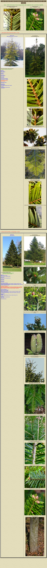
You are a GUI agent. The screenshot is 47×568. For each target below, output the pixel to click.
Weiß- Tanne (12, 234)
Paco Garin (37, 330)
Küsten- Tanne (12, 35)
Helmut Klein (37, 146)
